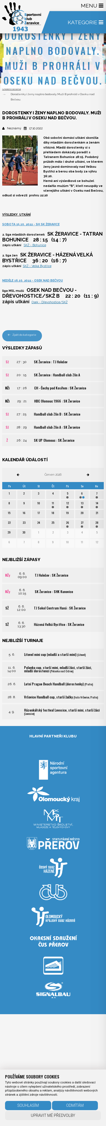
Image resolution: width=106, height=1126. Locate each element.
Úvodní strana (11, 88)
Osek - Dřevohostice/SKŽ (50, 302)
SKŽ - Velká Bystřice (37, 266)
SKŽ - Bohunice (35, 245)
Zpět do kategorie (22, 334)
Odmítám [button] (75, 1105)
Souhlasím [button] (28, 1105)
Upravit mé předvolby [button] (53, 1115)
